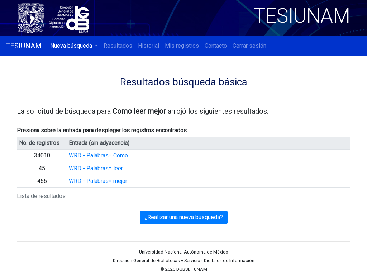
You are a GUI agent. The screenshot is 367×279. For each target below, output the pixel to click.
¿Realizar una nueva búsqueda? (183, 217)
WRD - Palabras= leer (96, 168)
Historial (148, 45)
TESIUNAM (24, 46)
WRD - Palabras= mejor (98, 181)
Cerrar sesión (249, 45)
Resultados (118, 45)
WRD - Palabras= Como (98, 155)
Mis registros (182, 45)
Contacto (216, 45)
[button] (74, 46)
